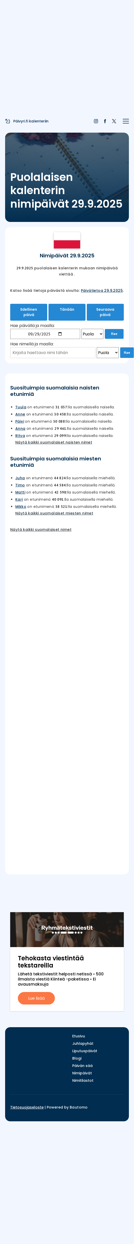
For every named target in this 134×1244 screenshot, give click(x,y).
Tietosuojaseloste (27, 1107)
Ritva (20, 435)
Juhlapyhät (82, 1043)
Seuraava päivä (105, 312)
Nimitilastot (82, 1080)
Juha (20, 478)
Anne (20, 414)
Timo (20, 485)
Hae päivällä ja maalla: (32, 326)
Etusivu (78, 1036)
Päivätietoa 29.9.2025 (102, 290)
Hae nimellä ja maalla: (32, 344)
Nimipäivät (82, 1073)
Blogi (76, 1058)
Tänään (67, 309)
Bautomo (79, 1107)
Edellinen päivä (28, 312)
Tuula (20, 407)
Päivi (19, 421)
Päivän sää (82, 1065)
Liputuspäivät (84, 1050)
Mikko (20, 506)
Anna (20, 428)
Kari (19, 499)
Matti (20, 492)
